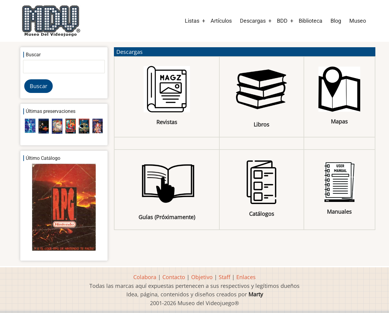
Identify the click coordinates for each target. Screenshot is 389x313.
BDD (282, 21)
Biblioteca (310, 21)
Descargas (253, 21)
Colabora (144, 277)
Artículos (221, 21)
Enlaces (246, 277)
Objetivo (202, 277)
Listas (192, 21)
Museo (357, 21)
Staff (224, 277)
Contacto (173, 277)
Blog (336, 21)
